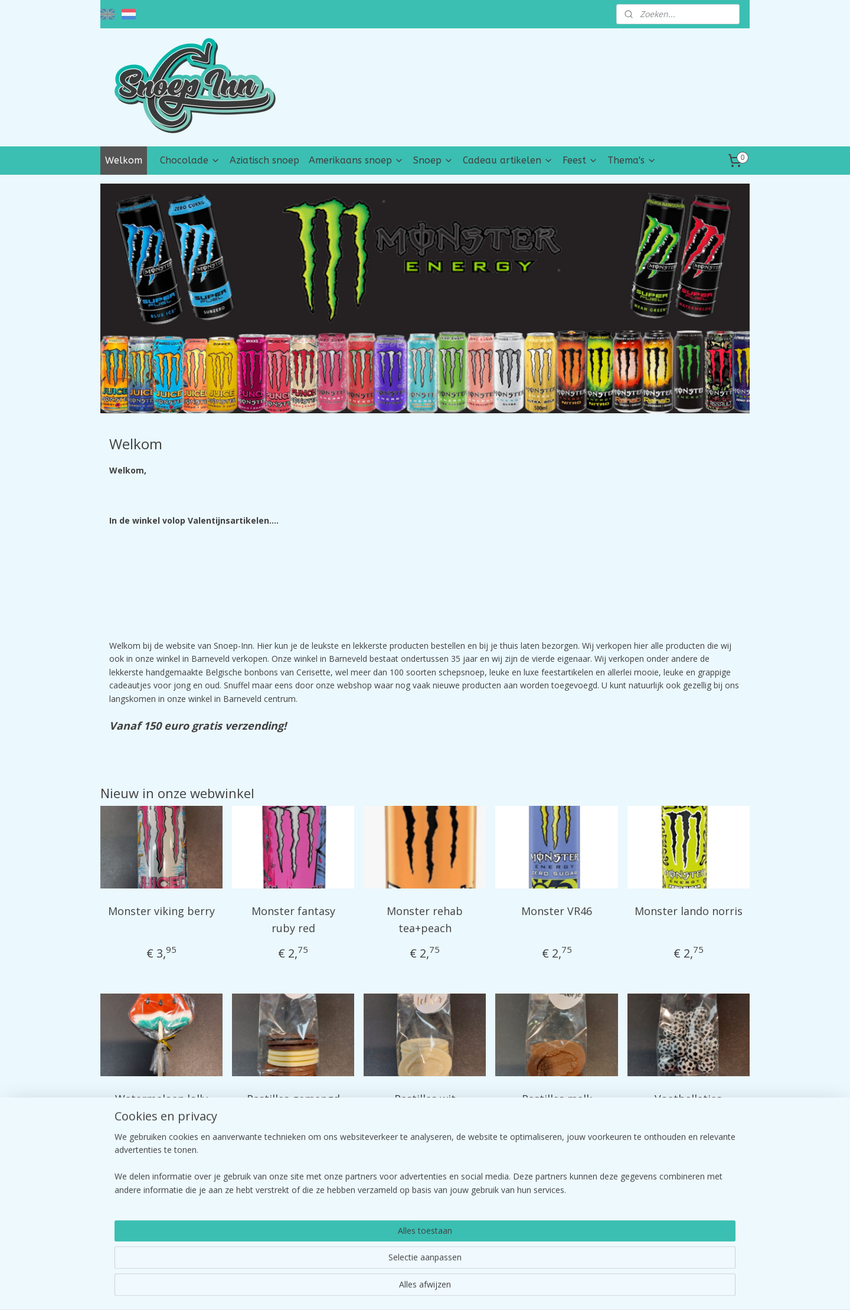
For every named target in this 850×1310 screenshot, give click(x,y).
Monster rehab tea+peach (425, 919)
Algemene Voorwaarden (676, 1240)
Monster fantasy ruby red (293, 919)
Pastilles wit (425, 1099)
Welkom (123, 160)
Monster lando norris (689, 911)
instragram (386, 1227)
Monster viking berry (161, 911)
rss (399, 1288)
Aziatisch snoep (264, 160)
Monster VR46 (556, 911)
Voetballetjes (688, 1099)
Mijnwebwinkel (547, 1288)
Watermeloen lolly (161, 1099)
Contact (645, 1227)
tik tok (377, 1240)
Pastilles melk (557, 1099)
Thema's (631, 160)
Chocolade (190, 160)
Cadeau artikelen (508, 160)
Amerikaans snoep (356, 160)
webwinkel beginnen (444, 1288)
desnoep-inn (136, 1205)
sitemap (374, 1288)
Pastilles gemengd (293, 1099)
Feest (580, 160)
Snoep (433, 160)
